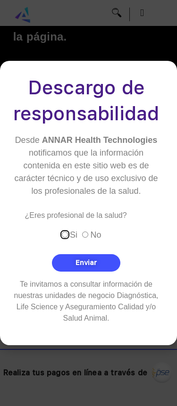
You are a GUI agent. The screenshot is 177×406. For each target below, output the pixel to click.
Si (73, 235)
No (95, 235)
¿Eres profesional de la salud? (76, 215)
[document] (88, 203)
